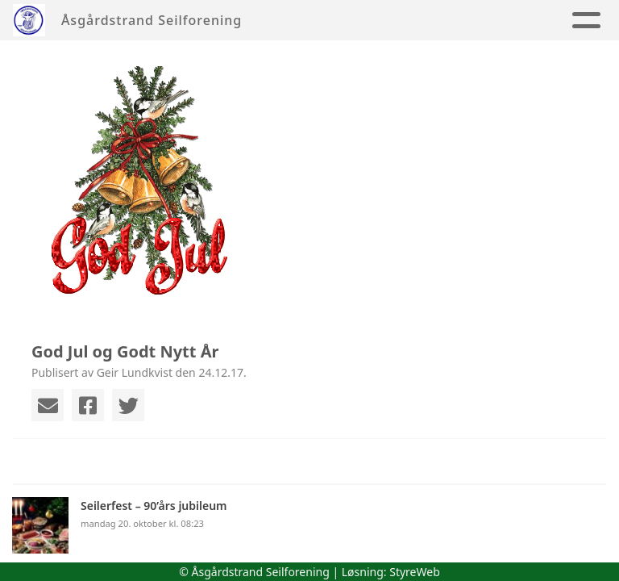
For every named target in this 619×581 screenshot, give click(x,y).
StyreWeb (414, 571)
